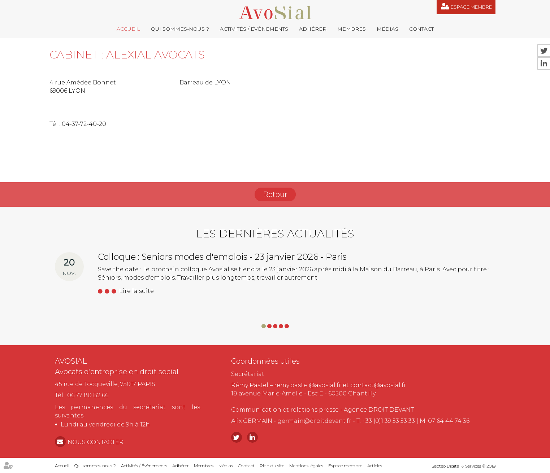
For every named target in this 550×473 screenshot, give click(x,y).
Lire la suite (136, 291)
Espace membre (471, 7)
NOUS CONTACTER (96, 442)
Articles (374, 465)
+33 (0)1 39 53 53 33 (388, 420)
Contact (421, 29)
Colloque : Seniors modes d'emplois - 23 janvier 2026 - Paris (222, 256)
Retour (275, 194)
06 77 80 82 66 (87, 395)
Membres (351, 29)
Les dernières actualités (275, 233)
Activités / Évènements (254, 29)
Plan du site (272, 465)
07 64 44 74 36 (448, 420)
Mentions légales (306, 465)
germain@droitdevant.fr (314, 420)
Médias (387, 29)
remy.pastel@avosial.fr (307, 385)
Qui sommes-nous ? (180, 29)
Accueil (128, 29)
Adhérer (312, 29)
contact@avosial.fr (378, 385)
